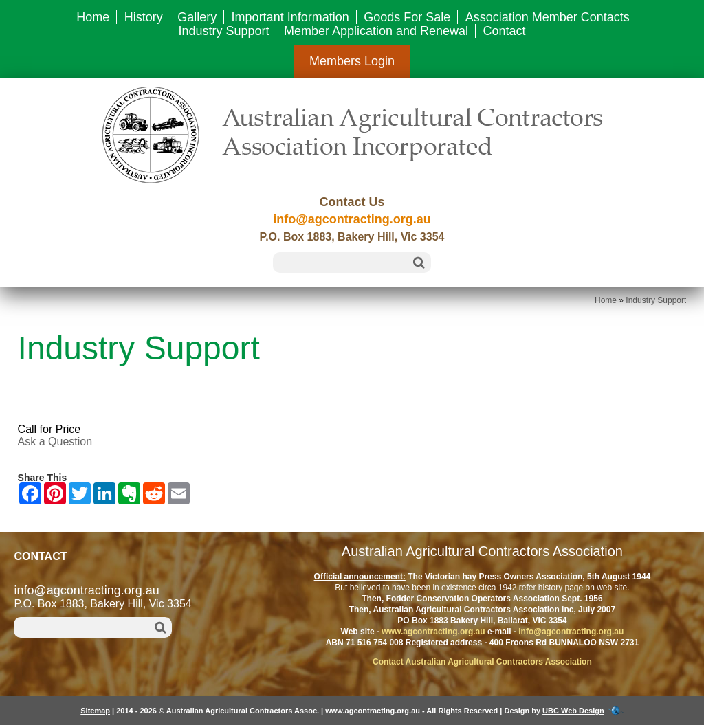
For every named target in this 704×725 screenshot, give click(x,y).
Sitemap (95, 710)
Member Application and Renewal (376, 31)
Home (92, 17)
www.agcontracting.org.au (433, 631)
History (143, 17)
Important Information (290, 17)
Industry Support (223, 31)
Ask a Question (55, 441)
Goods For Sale (407, 17)
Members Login (352, 61)
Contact (504, 31)
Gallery (197, 17)
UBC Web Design (573, 710)
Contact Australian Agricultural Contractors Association (482, 662)
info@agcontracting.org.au (352, 219)
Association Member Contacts (547, 17)
